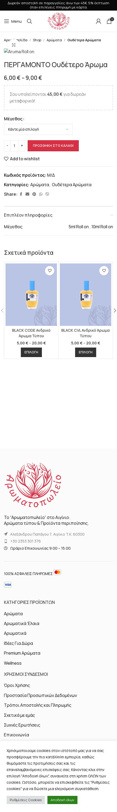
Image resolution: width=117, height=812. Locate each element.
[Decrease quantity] (7, 271)
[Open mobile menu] (12, 21)
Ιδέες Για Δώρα (18, 695)
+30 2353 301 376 (25, 593)
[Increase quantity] (21, 271)
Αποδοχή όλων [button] (62, 799)
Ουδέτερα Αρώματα (84, 40)
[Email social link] (27, 320)
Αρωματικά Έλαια (21, 675)
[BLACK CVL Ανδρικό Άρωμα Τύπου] (85, 421)
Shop (37, 40)
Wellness (13, 715)
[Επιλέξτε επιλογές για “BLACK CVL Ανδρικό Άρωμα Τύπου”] (85, 478)
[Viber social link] (47, 320)
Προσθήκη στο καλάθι (53, 271)
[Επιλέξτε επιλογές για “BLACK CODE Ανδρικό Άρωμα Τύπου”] (31, 478)
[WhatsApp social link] (41, 320)
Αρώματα (54, 40)
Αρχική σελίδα (15, 40)
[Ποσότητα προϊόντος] (14, 271)
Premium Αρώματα (22, 705)
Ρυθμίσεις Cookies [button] (26, 799)
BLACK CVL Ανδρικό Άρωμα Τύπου (85, 459)
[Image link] (33, 537)
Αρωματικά (15, 685)
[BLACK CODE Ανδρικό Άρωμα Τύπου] (31, 421)
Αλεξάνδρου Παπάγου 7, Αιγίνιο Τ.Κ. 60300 (47, 586)
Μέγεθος (13, 245)
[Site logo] (58, 21)
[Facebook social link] (21, 320)
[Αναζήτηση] (29, 21)
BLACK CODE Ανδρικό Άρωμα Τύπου (31, 459)
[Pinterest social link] (34, 320)
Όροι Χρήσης (17, 738)
